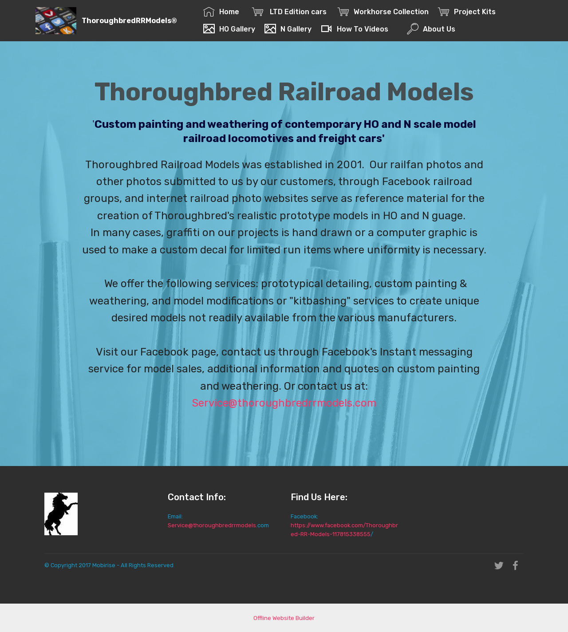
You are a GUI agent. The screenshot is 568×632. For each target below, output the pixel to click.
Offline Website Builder (284, 618)
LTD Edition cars (290, 12)
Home (223, 12)
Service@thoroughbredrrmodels (212, 525)
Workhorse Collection (383, 12)
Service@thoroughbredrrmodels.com (284, 403)
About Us (431, 29)
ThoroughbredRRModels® (129, 20)
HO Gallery (229, 29)
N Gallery (288, 29)
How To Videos (354, 29)
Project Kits (468, 12)
